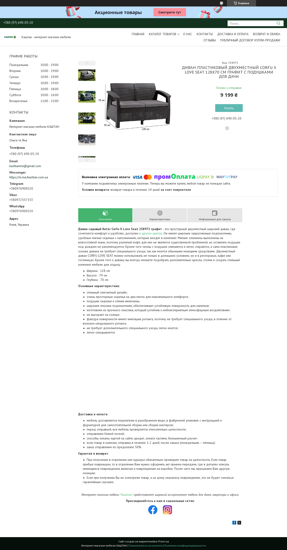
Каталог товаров (162, 34)
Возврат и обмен (266, 34)
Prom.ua (163, 541)
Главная (138, 34)
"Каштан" (126, 495)
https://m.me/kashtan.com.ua (28, 177)
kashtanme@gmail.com (25, 166)
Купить (229, 108)
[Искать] (278, 23)
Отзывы (209, 40)
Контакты (205, 34)
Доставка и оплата (232, 34)
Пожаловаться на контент (145, 545)
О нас (187, 34)
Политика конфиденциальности (185, 545)
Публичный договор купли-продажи (250, 40)
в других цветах (150, 233)
